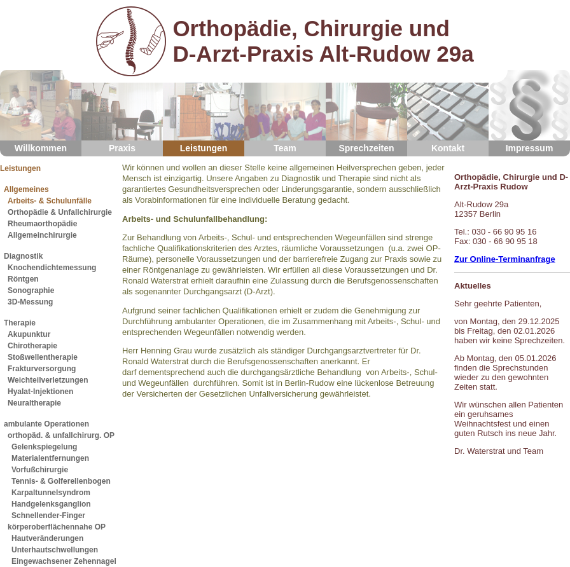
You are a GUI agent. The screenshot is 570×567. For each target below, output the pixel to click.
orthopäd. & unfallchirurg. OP (61, 435)
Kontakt (448, 111)
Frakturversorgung (42, 368)
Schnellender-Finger (48, 515)
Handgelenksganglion (51, 504)
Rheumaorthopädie (42, 223)
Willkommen (40, 111)
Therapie (20, 322)
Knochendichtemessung (52, 267)
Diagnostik (23, 256)
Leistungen (203, 111)
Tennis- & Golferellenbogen (61, 481)
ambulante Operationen (46, 424)
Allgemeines (26, 189)
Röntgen (23, 279)
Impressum (529, 111)
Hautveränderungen (47, 538)
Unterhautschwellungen (54, 549)
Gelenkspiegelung (44, 446)
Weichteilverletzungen (48, 380)
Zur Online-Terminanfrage (504, 259)
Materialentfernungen (50, 458)
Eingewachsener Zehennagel (63, 561)
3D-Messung (30, 301)
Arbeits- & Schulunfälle (50, 200)
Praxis (122, 111)
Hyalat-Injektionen (40, 391)
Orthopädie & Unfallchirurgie (60, 212)
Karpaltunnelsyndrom (50, 492)
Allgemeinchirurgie (42, 235)
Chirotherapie (32, 345)
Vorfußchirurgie (39, 469)
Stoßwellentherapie (43, 357)
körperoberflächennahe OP (57, 527)
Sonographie (31, 290)
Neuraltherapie (34, 403)
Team (285, 111)
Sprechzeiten (366, 111)
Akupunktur (29, 334)
